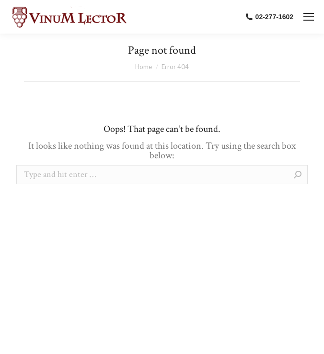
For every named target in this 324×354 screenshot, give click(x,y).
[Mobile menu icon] (308, 17)
